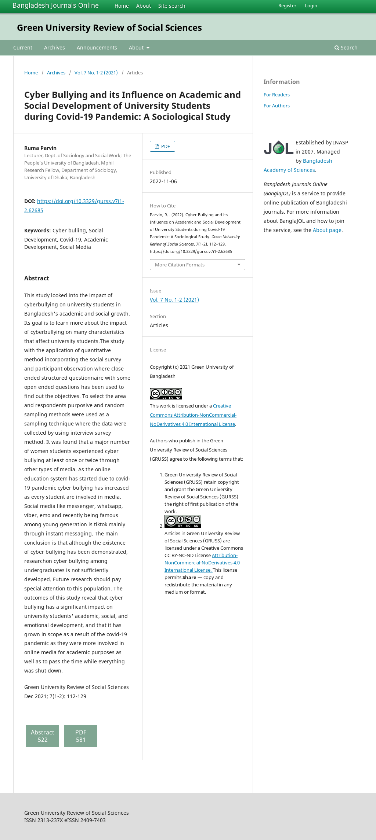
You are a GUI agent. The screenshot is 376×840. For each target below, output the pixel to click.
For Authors (277, 105)
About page (327, 229)
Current (22, 47)
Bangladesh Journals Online (55, 5)
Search (346, 47)
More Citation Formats (180, 264)
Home (122, 5)
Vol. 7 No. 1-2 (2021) (96, 72)
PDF (165, 146)
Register (287, 5)
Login (311, 5)
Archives (54, 47)
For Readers (277, 94)
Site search (171, 5)
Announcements (97, 47)
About (143, 5)
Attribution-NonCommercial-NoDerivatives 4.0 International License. (202, 562)
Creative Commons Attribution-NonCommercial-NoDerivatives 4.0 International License (193, 414)
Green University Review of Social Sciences (109, 27)
